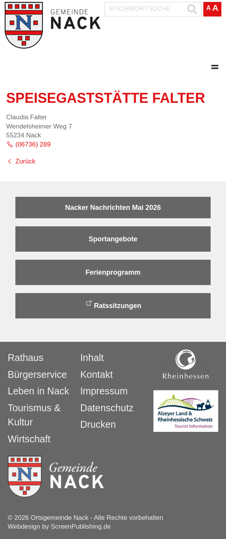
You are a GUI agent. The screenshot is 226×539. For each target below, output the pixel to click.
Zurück (25, 161)
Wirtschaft (29, 439)
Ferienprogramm (112, 272)
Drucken (98, 424)
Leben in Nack (38, 391)
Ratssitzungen (117, 306)
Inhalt (92, 357)
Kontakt (96, 374)
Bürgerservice (37, 374)
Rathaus (25, 357)
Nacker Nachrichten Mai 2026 (113, 207)
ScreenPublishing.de (81, 526)
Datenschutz (107, 407)
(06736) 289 (33, 144)
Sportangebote (112, 239)
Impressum (104, 391)
